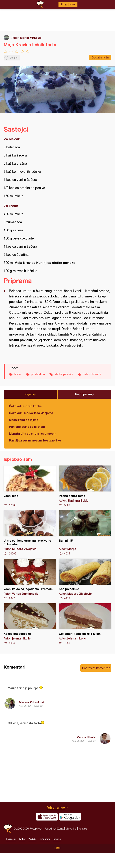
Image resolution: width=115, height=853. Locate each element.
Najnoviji (30, 394)
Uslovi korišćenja (54, 828)
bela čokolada (92, 374)
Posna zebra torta (85, 486)
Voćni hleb (30, 486)
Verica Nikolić (86, 737)
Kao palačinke (85, 579)
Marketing (71, 828)
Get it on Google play (70, 817)
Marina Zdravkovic (32, 702)
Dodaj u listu (100, 57)
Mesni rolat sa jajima (23, 419)
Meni (57, 848)
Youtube (32, 839)
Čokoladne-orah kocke (25, 406)
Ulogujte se (68, 4)
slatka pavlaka (64, 374)
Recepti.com (8, 828)
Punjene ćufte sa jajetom (27, 426)
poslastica (38, 374)
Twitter (22, 839)
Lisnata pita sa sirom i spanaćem (32, 433)
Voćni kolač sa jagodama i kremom (30, 579)
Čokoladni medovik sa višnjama (31, 413)
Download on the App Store (47, 817)
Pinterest (57, 839)
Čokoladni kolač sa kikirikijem (85, 624)
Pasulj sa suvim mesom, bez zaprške (35, 440)
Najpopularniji (84, 394)
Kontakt (83, 828)
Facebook (11, 839)
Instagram (45, 839)
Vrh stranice (56, 807)
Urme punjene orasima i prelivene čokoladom (30, 532)
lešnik (17, 374)
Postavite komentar (96, 668)
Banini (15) (85, 532)
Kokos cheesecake (30, 624)
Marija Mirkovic (31, 37)
